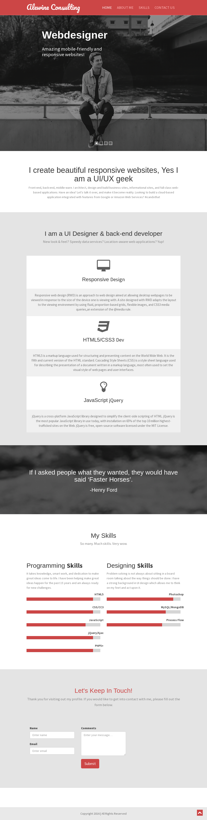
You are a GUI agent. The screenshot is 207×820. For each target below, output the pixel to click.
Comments (88, 728)
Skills (144, 7)
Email (33, 744)
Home (107, 7)
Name (34, 728)
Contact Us (165, 7)
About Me (125, 7)
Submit (90, 763)
